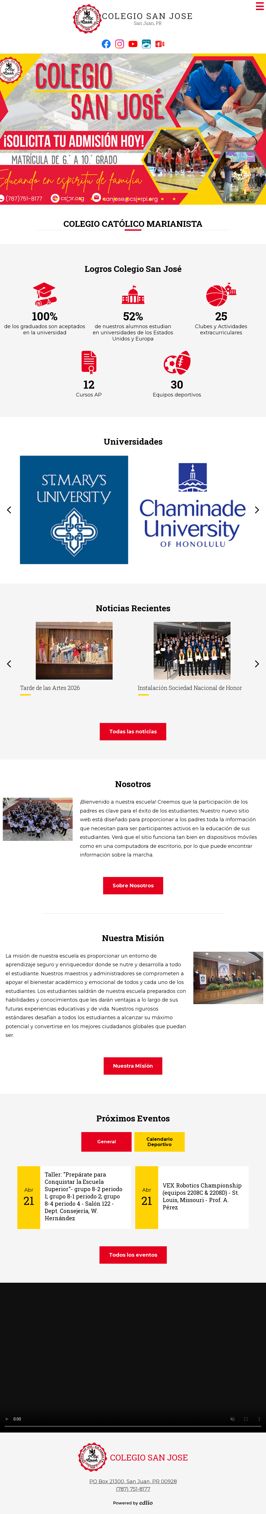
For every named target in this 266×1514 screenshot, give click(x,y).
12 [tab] (186, 199)
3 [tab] (80, 199)
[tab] (106, 1142)
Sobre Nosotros (133, 886)
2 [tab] (68, 199)
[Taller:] (74, 1197)
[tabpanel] (133, 129)
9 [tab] (150, 199)
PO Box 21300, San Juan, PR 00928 (133, 1481)
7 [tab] (127, 199)
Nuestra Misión (133, 937)
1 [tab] (57, 199)
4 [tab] (92, 199)
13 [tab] (197, 199)
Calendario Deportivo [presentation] (159, 1142)
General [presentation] (106, 1141)
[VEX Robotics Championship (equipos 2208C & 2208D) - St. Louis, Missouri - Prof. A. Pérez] (192, 1197)
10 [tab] (162, 199)
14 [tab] (209, 199)
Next (257, 510)
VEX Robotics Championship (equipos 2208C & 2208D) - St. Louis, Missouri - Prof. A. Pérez (202, 1196)
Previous (9, 510)
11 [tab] (174, 199)
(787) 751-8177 (133, 1489)
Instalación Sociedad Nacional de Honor (190, 687)
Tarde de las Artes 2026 (50, 687)
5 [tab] (103, 199)
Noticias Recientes (133, 608)
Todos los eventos (133, 1255)
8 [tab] (139, 199)
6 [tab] (115, 199)
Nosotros (133, 783)
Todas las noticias (133, 732)
